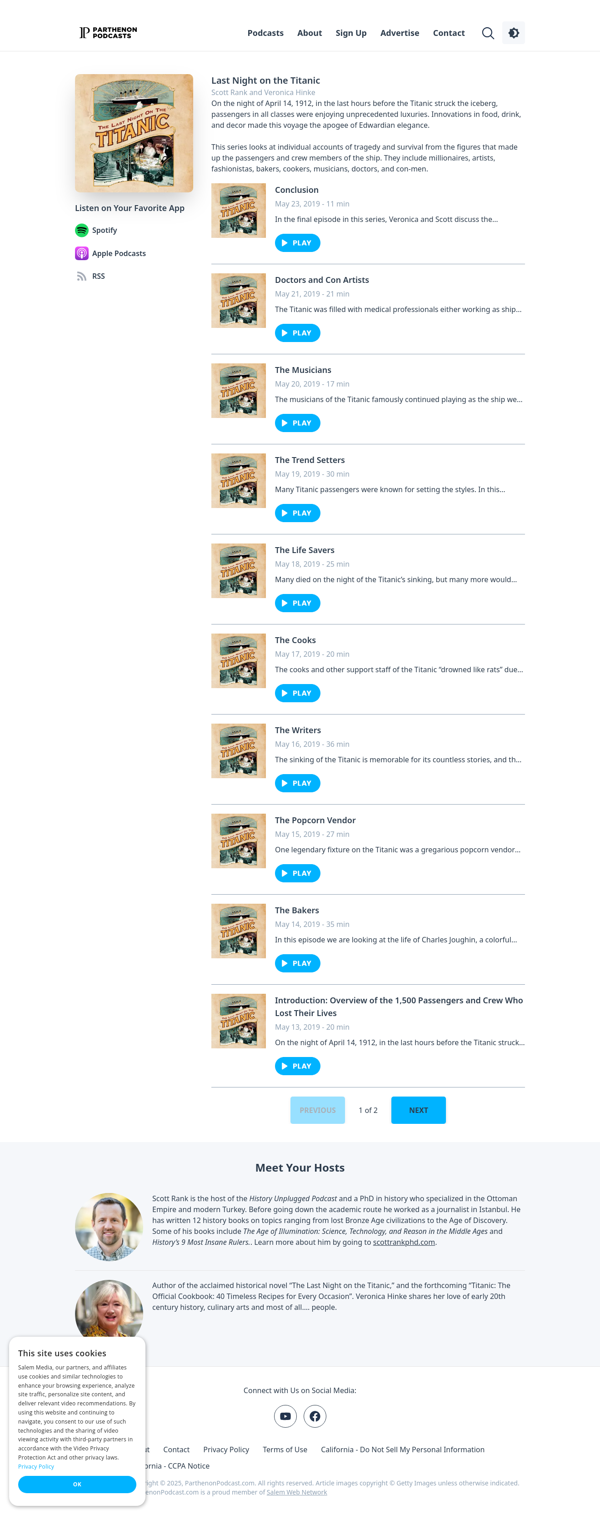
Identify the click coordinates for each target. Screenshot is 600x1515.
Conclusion (297, 189)
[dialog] (77, 1421)
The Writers (298, 730)
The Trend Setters (310, 459)
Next (418, 1110)
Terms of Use (285, 1449)
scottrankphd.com (404, 1242)
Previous (318, 1110)
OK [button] (77, 1484)
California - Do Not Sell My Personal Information (403, 1449)
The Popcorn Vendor (315, 820)
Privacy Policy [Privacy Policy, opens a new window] (36, 1466)
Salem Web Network (297, 1492)
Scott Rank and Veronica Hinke (263, 92)
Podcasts (266, 32)
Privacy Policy (226, 1449)
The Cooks (295, 639)
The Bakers (297, 910)
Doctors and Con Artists (322, 279)
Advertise (400, 32)
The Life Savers (305, 549)
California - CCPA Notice (169, 1466)
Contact (449, 32)
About (309, 32)
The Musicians (303, 369)
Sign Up (351, 32)
